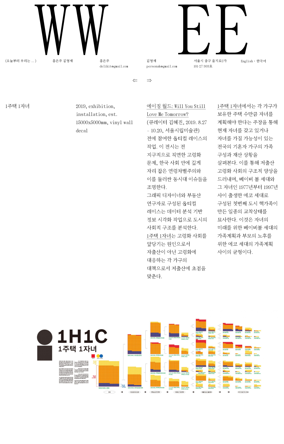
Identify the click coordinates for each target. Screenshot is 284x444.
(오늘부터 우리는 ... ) (20, 61)
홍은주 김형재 (62, 61)
